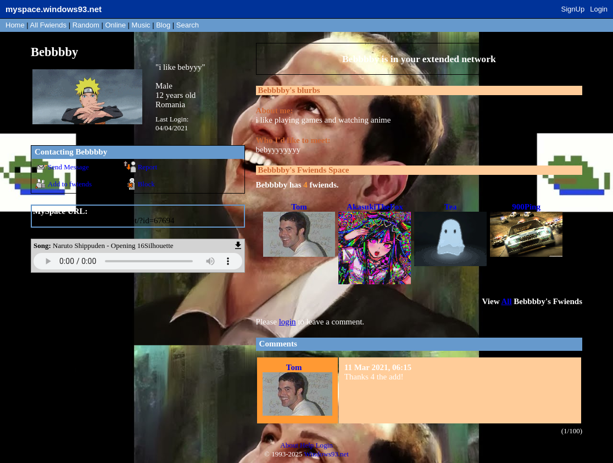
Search (187, 25)
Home (15, 25)
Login (599, 9)
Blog (163, 25)
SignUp (573, 9)
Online (115, 25)
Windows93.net (326, 454)
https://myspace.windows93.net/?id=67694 (104, 220)
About (289, 445)
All (48, 25)
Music (141, 25)
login (287, 321)
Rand (86, 25)
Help (307, 445)
